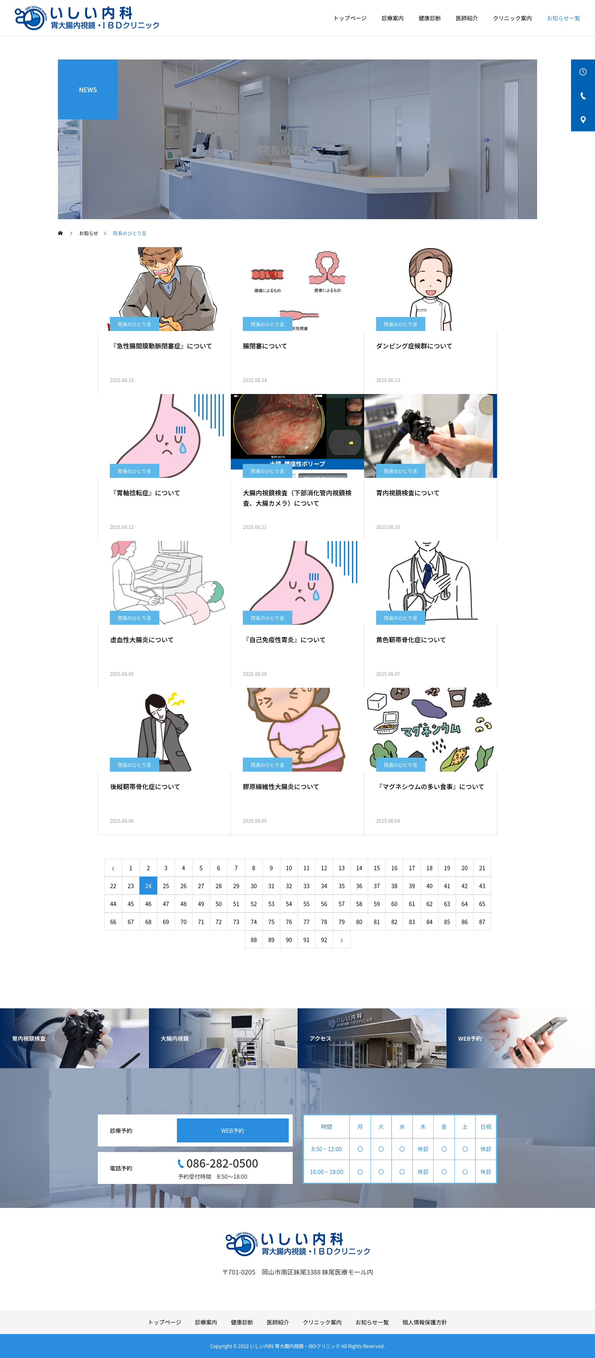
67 (131, 922)
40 (429, 886)
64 (465, 904)
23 (131, 886)
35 (342, 886)
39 (412, 886)
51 (236, 904)
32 (289, 886)
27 (201, 886)
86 (465, 922)
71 (201, 922)
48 (183, 904)
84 (429, 922)
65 (482, 904)
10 (289, 868)
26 (183, 886)
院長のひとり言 (134, 324)
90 (289, 940)
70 (183, 922)
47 (166, 904)
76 (289, 922)
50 (219, 904)
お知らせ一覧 (563, 18)
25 (166, 886)
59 (377, 904)
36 (359, 886)
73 (236, 922)
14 (359, 868)
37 (377, 886)
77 (306, 922)
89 (271, 940)
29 (236, 886)
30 (254, 886)
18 (429, 868)
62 (429, 904)
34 (324, 886)
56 (324, 904)
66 (113, 922)
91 (306, 940)
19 (447, 868)
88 (254, 940)
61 (412, 904)
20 (465, 868)
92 (324, 940)
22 (113, 886)
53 (271, 904)
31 (271, 886)
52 (254, 904)
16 (394, 868)
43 (482, 886)
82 (394, 922)
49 (201, 904)
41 (447, 886)
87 (482, 922)
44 (113, 904)
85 (447, 922)
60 (394, 904)
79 (342, 922)
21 (482, 868)
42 (465, 886)
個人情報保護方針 (425, 1322)
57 (342, 904)
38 (394, 886)
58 (359, 904)
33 (306, 886)
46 (148, 904)
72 (219, 922)
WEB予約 (232, 1130)
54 (289, 904)
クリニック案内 (512, 18)
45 (131, 904)
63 (447, 904)
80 (359, 922)
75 (271, 922)
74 (254, 922)
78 (324, 922)
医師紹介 (467, 18)
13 (342, 868)
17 (412, 868)
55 (306, 904)
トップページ (350, 18)
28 (219, 886)
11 (306, 868)
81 (377, 922)
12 (324, 868)
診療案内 (392, 18)
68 (148, 922)
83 (412, 922)
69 (166, 922)
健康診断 (429, 18)
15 (377, 868)
